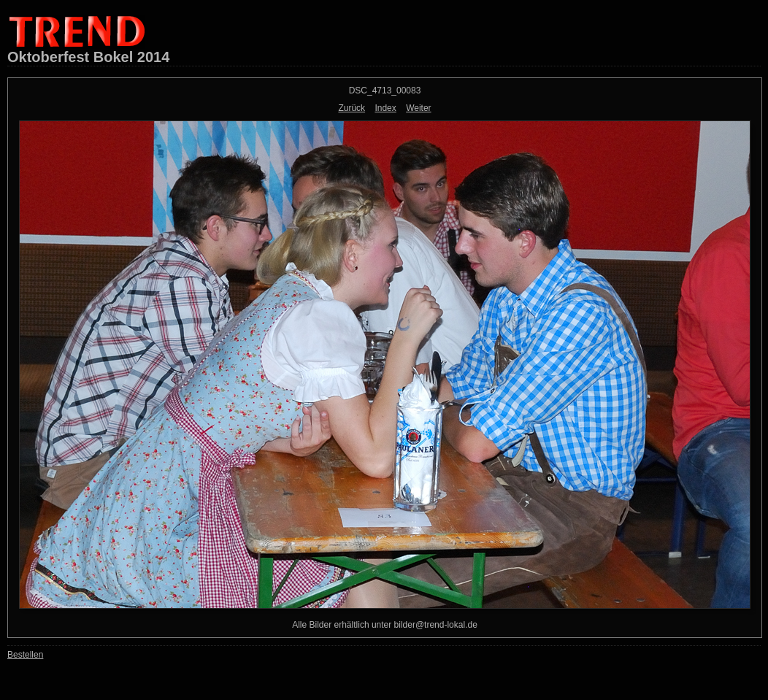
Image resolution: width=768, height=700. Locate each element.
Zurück (351, 108)
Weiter (418, 108)
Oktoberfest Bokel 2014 (88, 57)
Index (385, 108)
